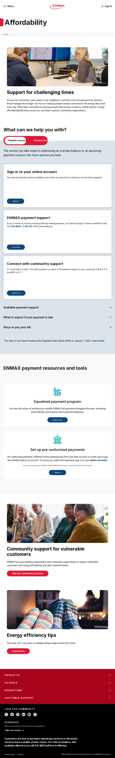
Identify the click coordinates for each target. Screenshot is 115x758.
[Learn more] (57, 419)
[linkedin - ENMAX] (23, 714)
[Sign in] (15, 201)
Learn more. (98, 340)
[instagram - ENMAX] (18, 714)
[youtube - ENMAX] (29, 714)
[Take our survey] (14, 730)
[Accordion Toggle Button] (111, 307)
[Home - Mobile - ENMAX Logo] (57, 6)
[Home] (5, 34)
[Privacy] (21, 754)
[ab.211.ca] (16, 293)
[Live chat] (16, 247)
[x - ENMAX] (6, 714)
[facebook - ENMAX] (12, 714)
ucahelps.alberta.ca (16, 745)
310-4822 (39, 745)
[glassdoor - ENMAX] (35, 714)
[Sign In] (106, 6)
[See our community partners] (27, 573)
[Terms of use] (9, 754)
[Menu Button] (8, 6)
